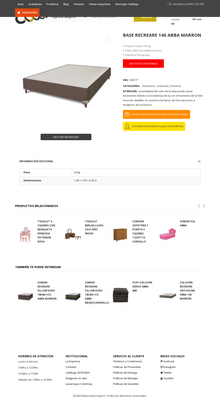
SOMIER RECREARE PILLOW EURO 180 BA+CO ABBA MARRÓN (47, 290)
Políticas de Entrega (125, 372)
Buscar (145, 17)
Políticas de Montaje (125, 378)
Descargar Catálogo (127, 4)
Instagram (168, 367)
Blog (66, 4)
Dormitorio (148, 86)
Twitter (166, 372)
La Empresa (73, 361)
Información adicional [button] (110, 161)
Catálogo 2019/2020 (77, 372)
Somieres (175, 86)
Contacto (78, 4)
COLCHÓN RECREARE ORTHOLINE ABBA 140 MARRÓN (187, 290)
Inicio (21, 4)
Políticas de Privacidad (126, 367)
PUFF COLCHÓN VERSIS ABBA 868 (142, 286)
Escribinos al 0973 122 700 (186, 4)
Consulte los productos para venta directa (157, 126)
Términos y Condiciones (127, 361)
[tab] (110, 161)
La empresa (35, 4)
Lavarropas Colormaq (79, 384)
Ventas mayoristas (99, 4)
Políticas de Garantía (125, 384)
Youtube (167, 378)
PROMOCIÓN (27, 12)
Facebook (167, 361)
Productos (53, 4)
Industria (162, 86)
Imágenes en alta (76, 378)
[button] (68, 17)
